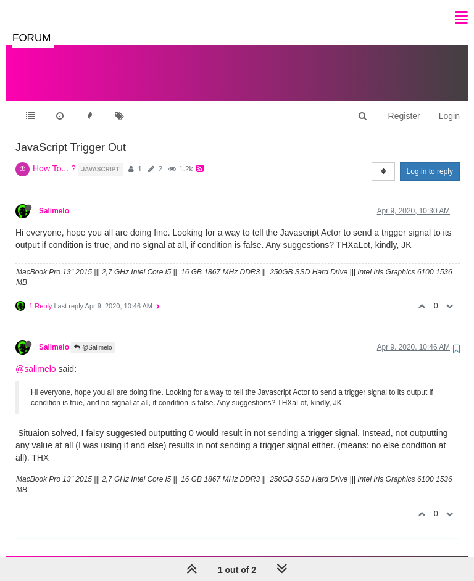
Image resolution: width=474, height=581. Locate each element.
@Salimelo (93, 335)
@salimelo (35, 356)
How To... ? (54, 156)
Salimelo (54, 198)
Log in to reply (430, 159)
